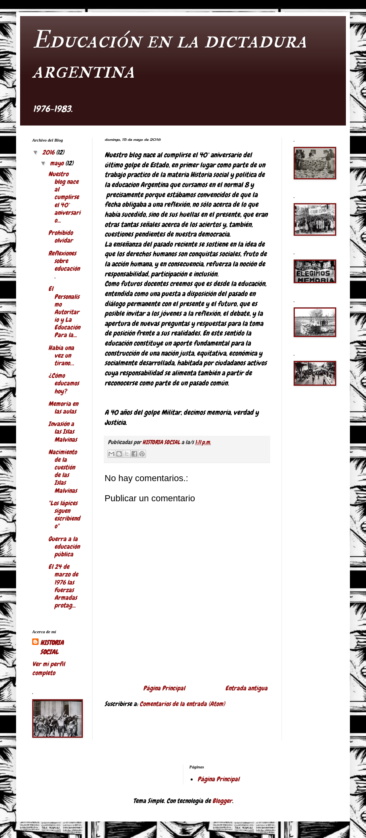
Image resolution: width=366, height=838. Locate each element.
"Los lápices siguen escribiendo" (64, 515)
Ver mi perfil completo (48, 668)
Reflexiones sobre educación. (64, 265)
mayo (57, 163)
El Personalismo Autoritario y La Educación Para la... (64, 311)
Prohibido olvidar (60, 237)
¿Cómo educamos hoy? (63, 383)
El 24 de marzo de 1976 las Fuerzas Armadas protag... (63, 585)
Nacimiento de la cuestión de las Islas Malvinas (62, 471)
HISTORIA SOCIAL (52, 647)
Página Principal (164, 688)
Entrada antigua (246, 688)
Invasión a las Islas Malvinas (62, 431)
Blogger (222, 801)
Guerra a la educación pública (64, 546)
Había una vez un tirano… (61, 355)
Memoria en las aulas (63, 407)
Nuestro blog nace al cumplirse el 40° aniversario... (64, 197)
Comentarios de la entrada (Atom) (182, 704)
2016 (49, 152)
